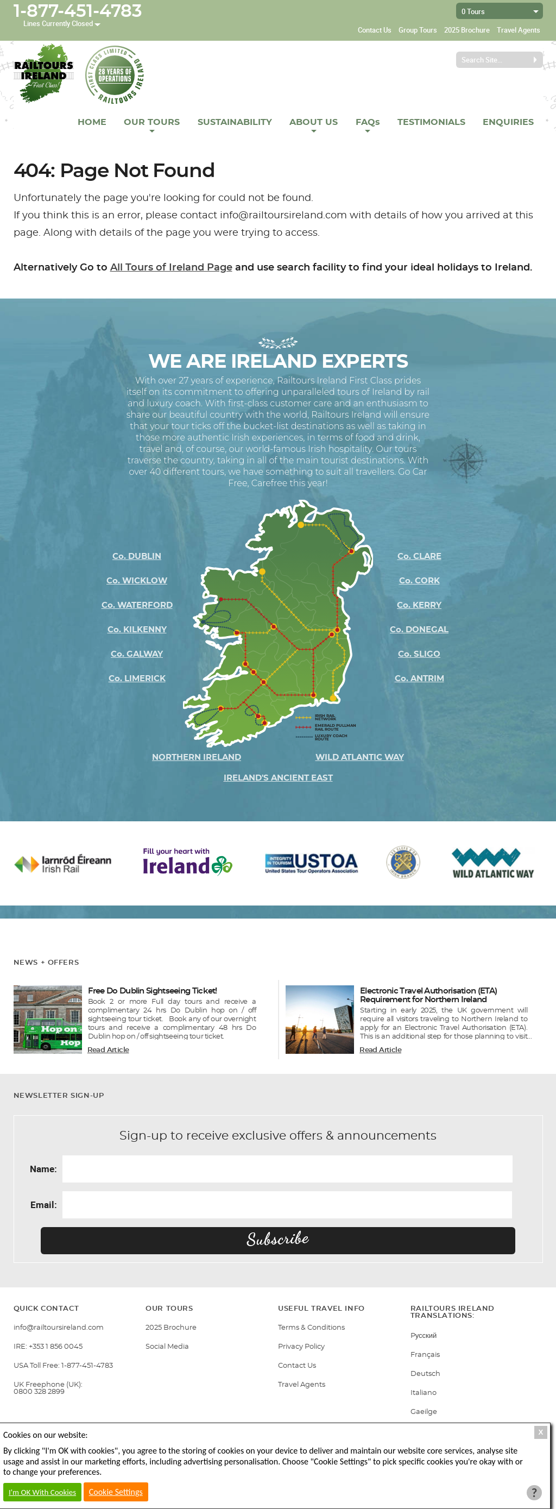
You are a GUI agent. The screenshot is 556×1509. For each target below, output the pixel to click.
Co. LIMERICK (137, 679)
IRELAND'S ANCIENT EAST (278, 778)
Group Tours (418, 30)
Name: (43, 1168)
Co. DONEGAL (419, 630)
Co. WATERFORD (137, 605)
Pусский (423, 1336)
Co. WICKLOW (136, 581)
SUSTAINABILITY (235, 122)
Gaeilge (423, 1412)
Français (425, 1355)
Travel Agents (518, 30)
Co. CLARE (419, 556)
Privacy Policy (301, 1346)
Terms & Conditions (311, 1327)
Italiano (423, 1393)
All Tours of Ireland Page (171, 268)
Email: (43, 1204)
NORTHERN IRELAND (196, 757)
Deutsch (425, 1374)
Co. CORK (419, 581)
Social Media (167, 1346)
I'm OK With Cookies (42, 1492)
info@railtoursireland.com (59, 1327)
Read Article (108, 1050)
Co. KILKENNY (137, 630)
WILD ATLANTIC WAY (359, 757)
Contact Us (374, 30)
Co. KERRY (419, 605)
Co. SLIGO (419, 654)
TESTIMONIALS (431, 122)
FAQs (368, 122)
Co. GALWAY (137, 654)
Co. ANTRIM (419, 679)
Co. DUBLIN (136, 556)
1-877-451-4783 (78, 11)
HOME (92, 122)
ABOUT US (313, 122)
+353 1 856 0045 (56, 1346)
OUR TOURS (152, 122)
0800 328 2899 (39, 1391)
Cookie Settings (116, 1492)
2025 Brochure (467, 30)
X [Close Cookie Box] (541, 1432)
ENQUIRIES (508, 122)
